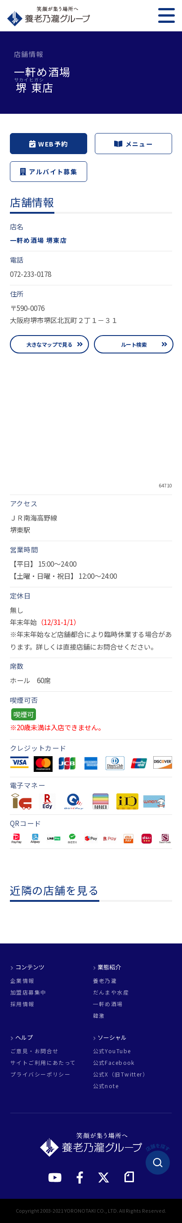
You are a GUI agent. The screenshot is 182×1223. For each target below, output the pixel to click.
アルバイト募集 (48, 171)
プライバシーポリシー (40, 1074)
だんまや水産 (111, 992)
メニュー (133, 143)
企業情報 (22, 980)
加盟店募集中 (28, 992)
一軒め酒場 (108, 1004)
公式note (106, 1086)
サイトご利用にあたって (43, 1062)
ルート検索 (133, 344)
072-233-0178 (30, 274)
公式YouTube (112, 1051)
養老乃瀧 (105, 980)
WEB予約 (48, 143)
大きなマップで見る (50, 344)
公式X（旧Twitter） (121, 1074)
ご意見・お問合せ (34, 1051)
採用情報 (22, 1004)
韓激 (99, 1015)
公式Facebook (114, 1062)
